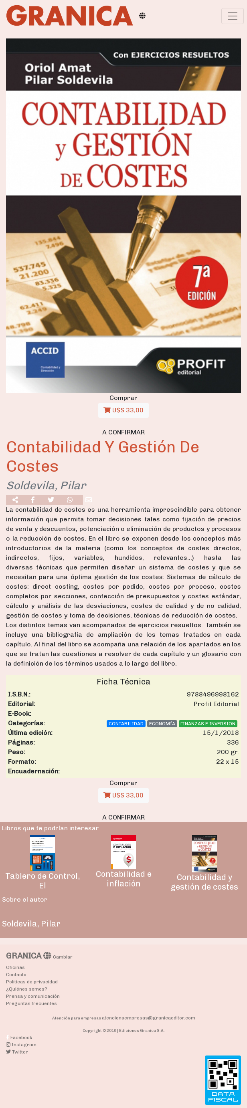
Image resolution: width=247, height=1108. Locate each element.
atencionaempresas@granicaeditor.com (148, 1018)
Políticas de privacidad (32, 982)
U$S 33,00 (123, 410)
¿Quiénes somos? (26, 989)
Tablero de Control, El (42, 880)
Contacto (16, 974)
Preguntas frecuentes (31, 1003)
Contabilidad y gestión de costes (204, 882)
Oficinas (15, 967)
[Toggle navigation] (232, 16)
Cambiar (63, 957)
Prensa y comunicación (33, 996)
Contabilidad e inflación (124, 878)
